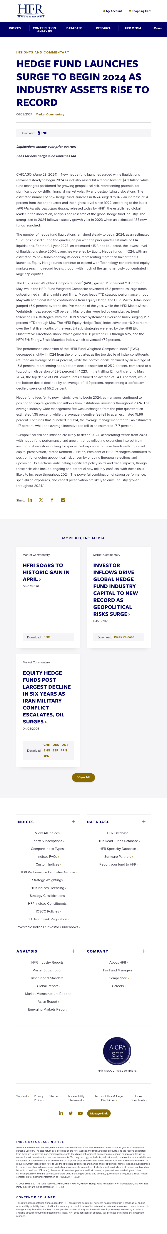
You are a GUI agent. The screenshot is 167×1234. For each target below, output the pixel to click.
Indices (25, 821)
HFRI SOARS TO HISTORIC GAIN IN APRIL (46, 572)
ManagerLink (100, 1113)
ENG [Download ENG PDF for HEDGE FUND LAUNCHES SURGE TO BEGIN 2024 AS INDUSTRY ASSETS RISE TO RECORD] (42, 133)
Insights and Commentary (42, 52)
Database (98, 821)
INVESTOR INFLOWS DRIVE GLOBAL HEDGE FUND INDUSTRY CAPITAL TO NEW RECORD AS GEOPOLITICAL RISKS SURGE (115, 589)
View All (83, 777)
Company (98, 951)
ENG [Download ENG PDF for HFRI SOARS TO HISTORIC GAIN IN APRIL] (46, 637)
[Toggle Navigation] (157, 28)
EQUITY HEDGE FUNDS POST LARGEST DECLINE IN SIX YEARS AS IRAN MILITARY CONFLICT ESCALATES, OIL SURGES (47, 697)
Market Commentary (50, 114)
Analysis (27, 951)
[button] (30, 500)
